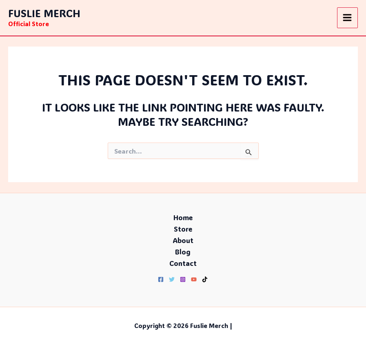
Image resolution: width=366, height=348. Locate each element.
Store (183, 228)
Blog (183, 251)
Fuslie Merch (44, 13)
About (183, 240)
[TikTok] (205, 279)
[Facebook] (161, 279)
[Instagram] (183, 279)
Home (183, 217)
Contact (183, 263)
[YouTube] (194, 279)
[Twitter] (172, 279)
